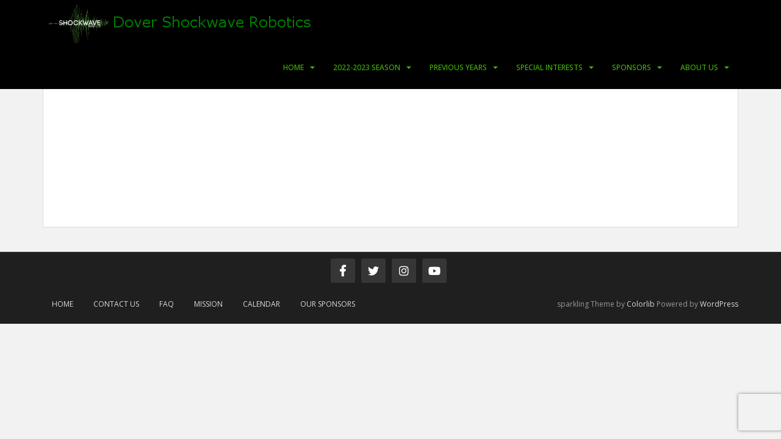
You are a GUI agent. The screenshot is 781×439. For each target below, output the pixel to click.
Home (293, 67)
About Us (699, 67)
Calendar (261, 304)
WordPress (719, 304)
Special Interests (549, 67)
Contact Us (116, 304)
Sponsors (631, 67)
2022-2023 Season (366, 67)
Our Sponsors (327, 304)
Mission (208, 304)
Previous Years (458, 67)
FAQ (166, 304)
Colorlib (641, 304)
